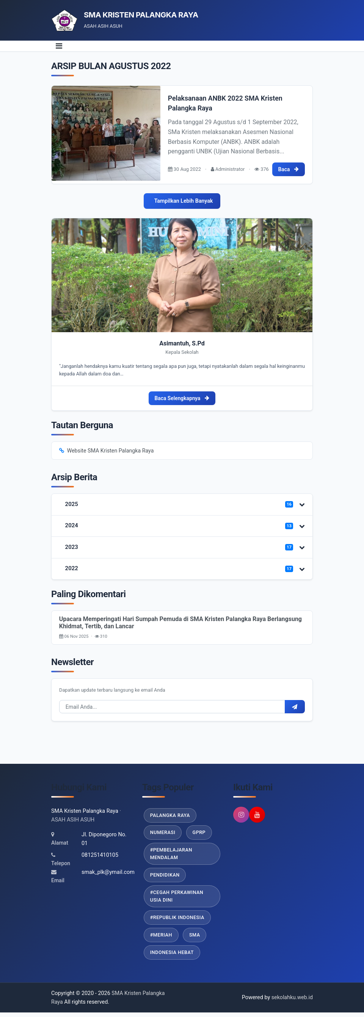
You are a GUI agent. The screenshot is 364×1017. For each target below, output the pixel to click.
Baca (288, 169)
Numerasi (163, 835)
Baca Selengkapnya (182, 398)
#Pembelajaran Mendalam (171, 856)
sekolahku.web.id (292, 1002)
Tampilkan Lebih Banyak (183, 200)
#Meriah (161, 939)
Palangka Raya (170, 817)
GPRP (199, 835)
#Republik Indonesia (177, 921)
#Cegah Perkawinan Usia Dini (177, 899)
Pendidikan (165, 878)
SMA (195, 939)
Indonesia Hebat (172, 956)
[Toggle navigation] (59, 46)
